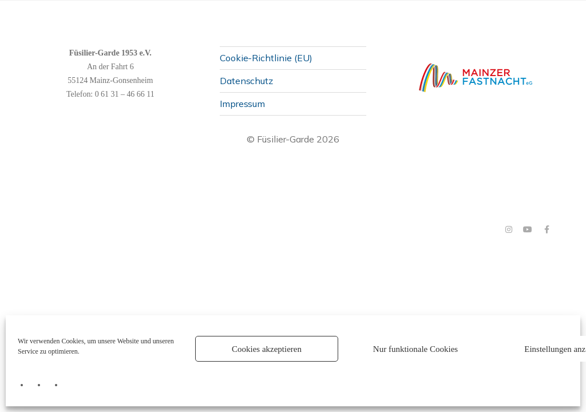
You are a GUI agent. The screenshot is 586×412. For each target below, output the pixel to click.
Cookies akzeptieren (267, 349)
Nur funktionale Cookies (415, 349)
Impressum (243, 103)
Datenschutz (247, 80)
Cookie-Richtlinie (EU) (266, 57)
